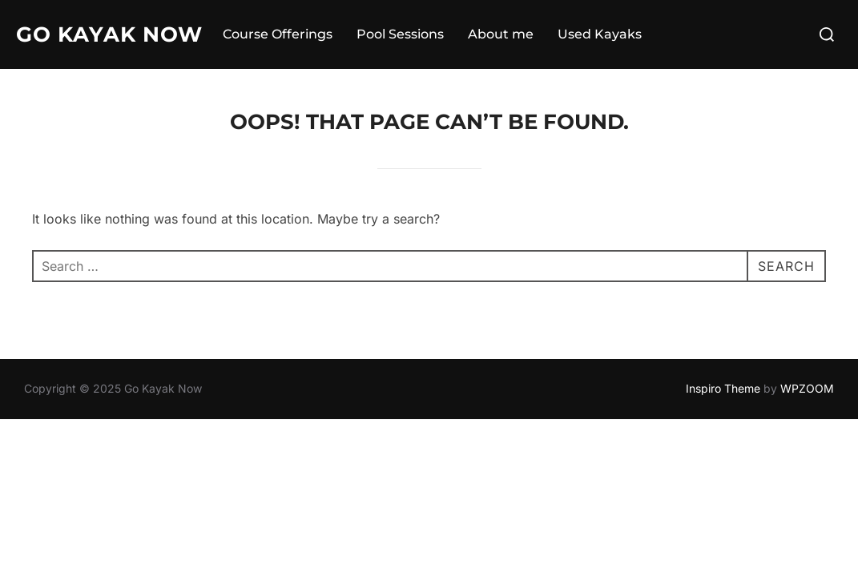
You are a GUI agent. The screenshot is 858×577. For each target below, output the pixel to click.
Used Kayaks (600, 34)
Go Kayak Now (109, 34)
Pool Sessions (400, 34)
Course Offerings (277, 34)
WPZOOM (807, 388)
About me (501, 34)
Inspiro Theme (723, 388)
